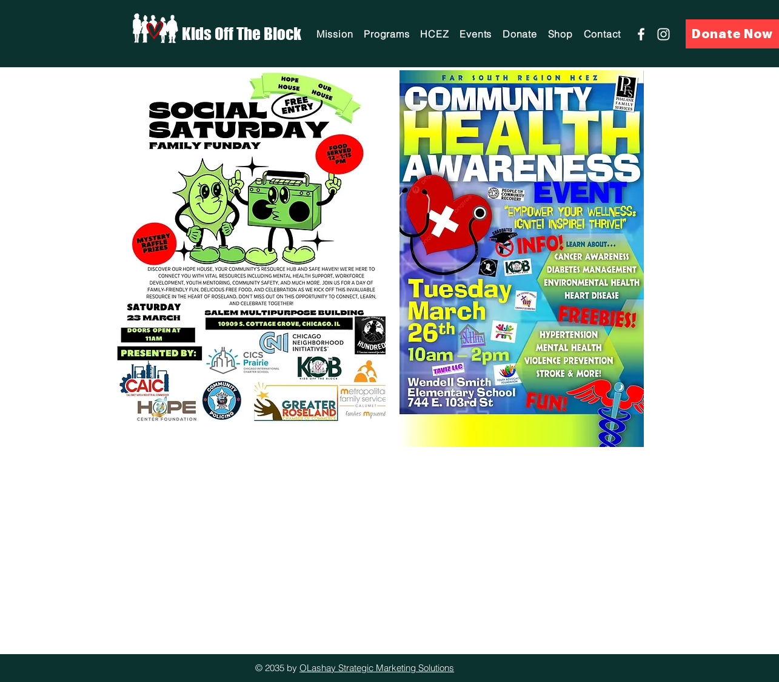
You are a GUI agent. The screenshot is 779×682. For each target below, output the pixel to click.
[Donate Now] (732, 33)
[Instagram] (663, 34)
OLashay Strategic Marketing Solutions (376, 668)
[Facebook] (641, 34)
